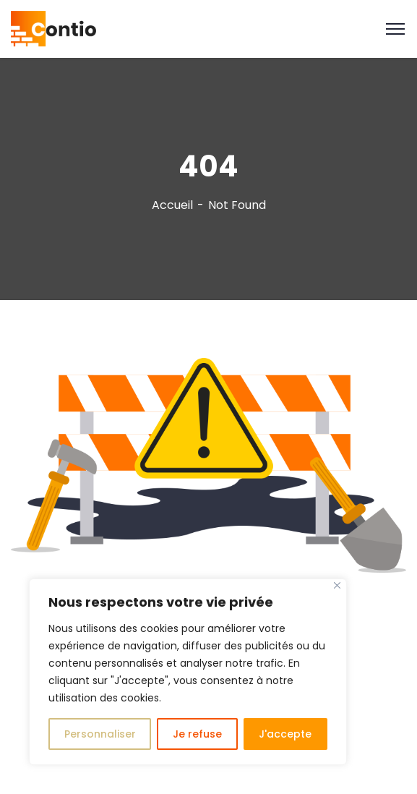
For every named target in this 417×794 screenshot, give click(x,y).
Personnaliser (100, 734)
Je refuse (197, 734)
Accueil (172, 205)
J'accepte (285, 734)
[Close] (337, 585)
